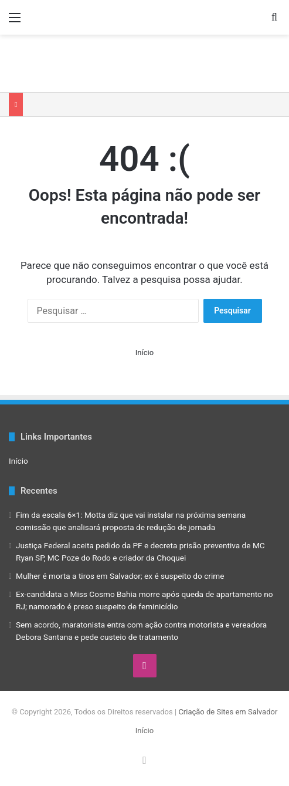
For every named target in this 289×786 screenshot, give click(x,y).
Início (144, 352)
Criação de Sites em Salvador (227, 711)
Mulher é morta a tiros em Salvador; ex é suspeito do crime (120, 576)
